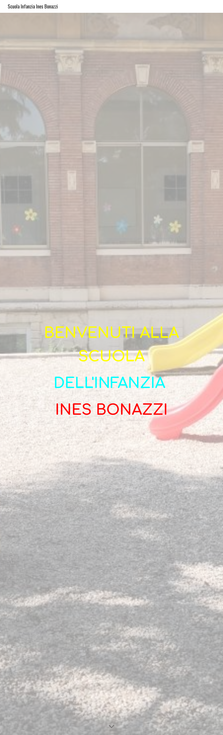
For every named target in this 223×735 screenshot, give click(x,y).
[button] (111, 726)
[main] (111, 374)
